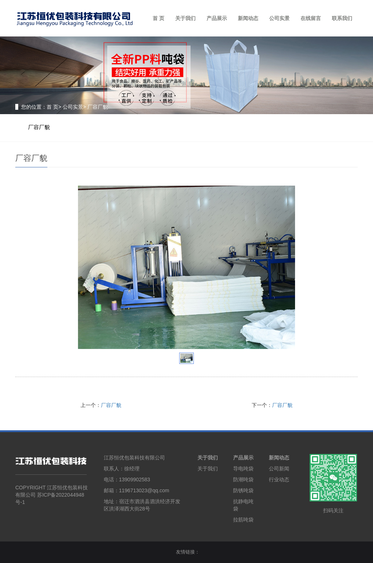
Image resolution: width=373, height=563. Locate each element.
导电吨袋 (243, 468)
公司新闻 (279, 468)
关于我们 (185, 18)
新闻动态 (248, 18)
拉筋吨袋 (243, 520)
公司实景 (279, 18)
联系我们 (342, 18)
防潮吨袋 (243, 479)
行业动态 (279, 479)
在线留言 (311, 18)
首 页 (158, 18)
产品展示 (217, 18)
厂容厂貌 (39, 127)
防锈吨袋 (243, 490)
